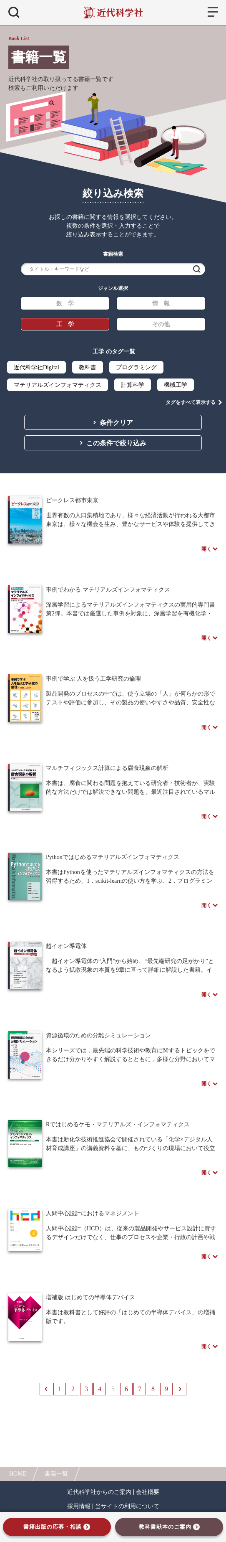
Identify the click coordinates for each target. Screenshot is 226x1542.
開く (206, 549)
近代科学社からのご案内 (99, 1492)
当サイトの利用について (127, 1506)
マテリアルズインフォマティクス (57, 385)
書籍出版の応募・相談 (52, 1527)
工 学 (65, 324)
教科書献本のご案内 (165, 1527)
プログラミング (136, 367)
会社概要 (147, 1492)
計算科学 (132, 385)
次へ (180, 1389)
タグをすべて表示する (191, 402)
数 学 (65, 303)
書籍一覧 (56, 1474)
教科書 (87, 367)
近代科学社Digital (36, 367)
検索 (196, 269)
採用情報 (78, 1506)
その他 (161, 324)
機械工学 (175, 385)
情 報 (161, 303)
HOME (17, 1474)
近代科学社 (113, 12)
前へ (46, 1389)
